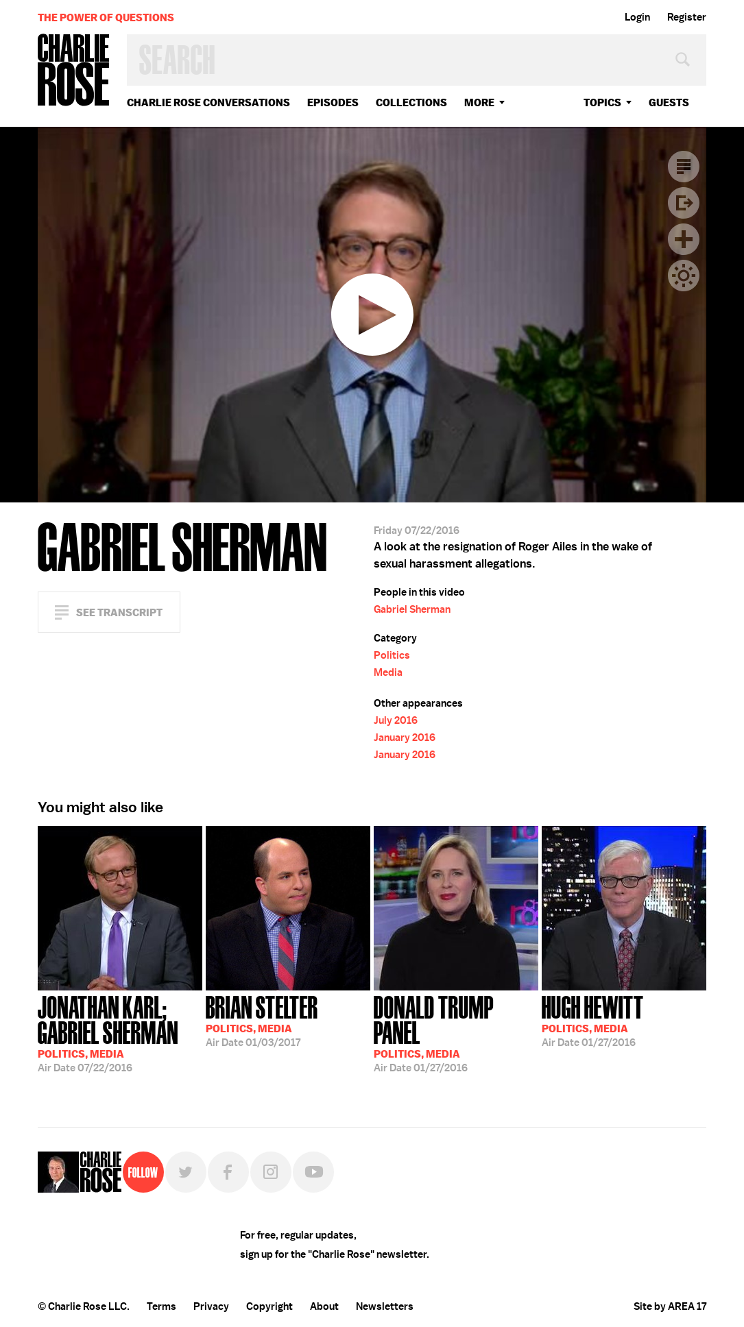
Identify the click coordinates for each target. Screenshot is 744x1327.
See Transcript (119, 612)
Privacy (211, 1306)
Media (388, 672)
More (479, 102)
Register (686, 17)
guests (669, 102)
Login (637, 17)
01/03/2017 (262, 1019)
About (324, 1306)
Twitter (185, 1172)
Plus (683, 239)
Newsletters (384, 1306)
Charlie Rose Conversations (208, 102)
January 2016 (404, 737)
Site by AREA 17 (670, 1306)
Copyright (269, 1306)
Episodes (333, 102)
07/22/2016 (120, 1032)
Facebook (228, 1172)
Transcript (683, 166)
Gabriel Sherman (412, 609)
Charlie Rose (74, 71)
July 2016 (396, 720)
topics (602, 102)
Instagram (270, 1172)
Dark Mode (683, 275)
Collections (411, 102)
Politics (392, 655)
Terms (161, 1306)
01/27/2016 (456, 1032)
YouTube (313, 1172)
